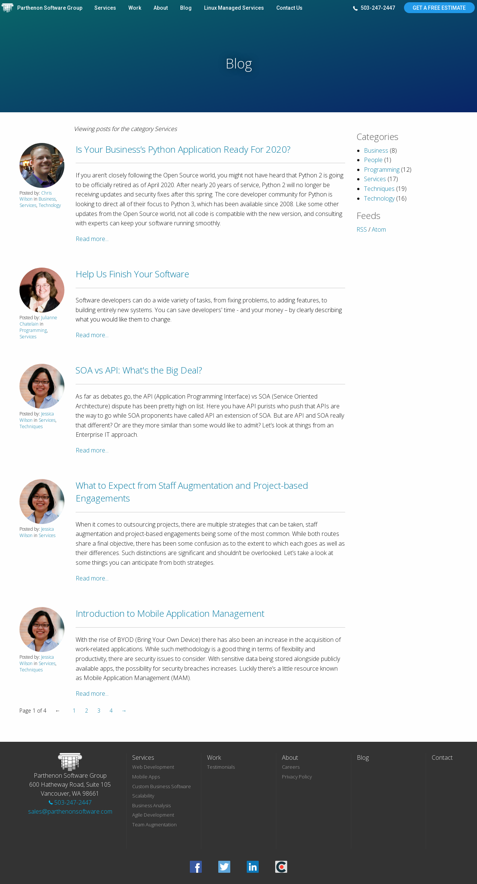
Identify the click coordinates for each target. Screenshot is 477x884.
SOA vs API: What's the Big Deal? (139, 370)
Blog (186, 8)
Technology (50, 205)
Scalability (143, 795)
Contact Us (289, 8)
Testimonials (221, 766)
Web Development (153, 766)
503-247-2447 (374, 8)
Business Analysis (151, 805)
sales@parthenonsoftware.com (70, 811)
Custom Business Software (161, 786)
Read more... (92, 239)
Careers (291, 766)
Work (134, 8)
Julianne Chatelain (38, 320)
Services (105, 8)
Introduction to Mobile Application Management (170, 613)
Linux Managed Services (234, 8)
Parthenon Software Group (49, 8)
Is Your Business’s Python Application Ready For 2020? (183, 149)
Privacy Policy (297, 776)
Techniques (31, 426)
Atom (379, 229)
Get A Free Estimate (439, 8)
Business (47, 199)
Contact (442, 757)
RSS (361, 229)
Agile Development (153, 814)
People (373, 160)
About (161, 8)
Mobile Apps (146, 776)
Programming (33, 330)
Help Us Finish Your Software (132, 274)
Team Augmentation (154, 824)
